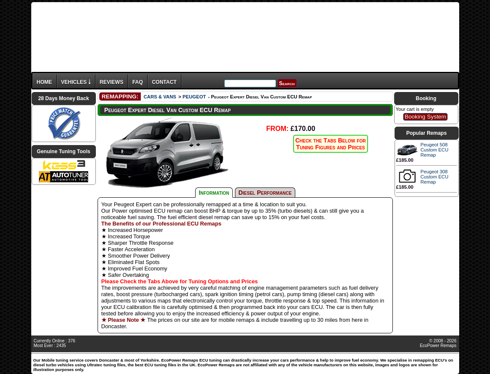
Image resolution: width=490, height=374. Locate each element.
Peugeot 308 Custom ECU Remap (434, 176)
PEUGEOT (194, 96)
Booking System (425, 116)
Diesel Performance (265, 192)
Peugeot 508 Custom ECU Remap (434, 149)
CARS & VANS (159, 96)
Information (214, 192)
